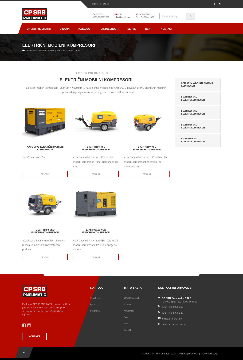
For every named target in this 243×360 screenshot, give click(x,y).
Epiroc (93, 304)
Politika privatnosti (188, 353)
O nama (65, 28)
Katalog (85, 28)
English (106, 4)
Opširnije (45, 174)
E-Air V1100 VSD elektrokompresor (193, 140)
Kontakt (166, 28)
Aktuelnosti (110, 28)
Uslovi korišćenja (209, 353)
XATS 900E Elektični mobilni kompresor (197, 84)
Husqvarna (95, 310)
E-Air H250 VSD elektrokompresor (193, 112)
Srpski (95, 4)
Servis (131, 28)
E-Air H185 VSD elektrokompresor (193, 98)
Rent (148, 28)
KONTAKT (34, 336)
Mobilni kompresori (46, 50)
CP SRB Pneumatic (39, 28)
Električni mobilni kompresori (68, 50)
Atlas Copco (32, 50)
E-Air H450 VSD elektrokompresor (193, 126)
